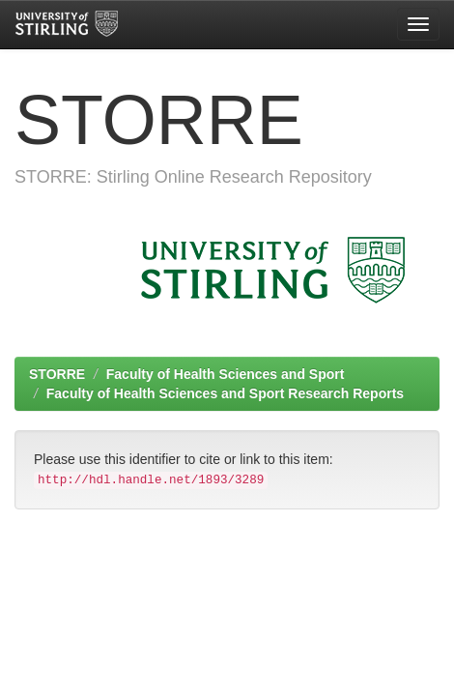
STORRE (57, 374)
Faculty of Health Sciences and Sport (225, 374)
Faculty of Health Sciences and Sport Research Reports (225, 393)
